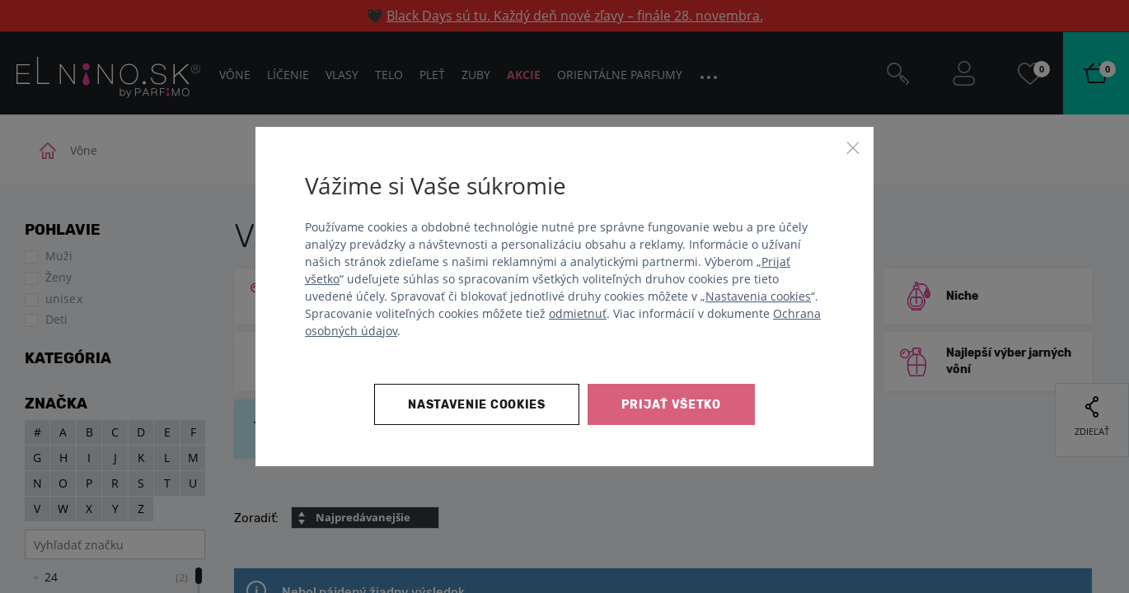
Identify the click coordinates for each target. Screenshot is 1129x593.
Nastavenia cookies (758, 296)
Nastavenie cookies (477, 405)
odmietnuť (578, 313)
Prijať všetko (671, 405)
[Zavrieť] (853, 147)
